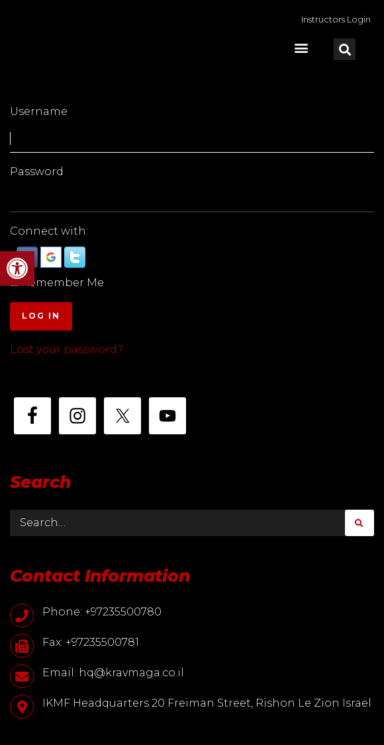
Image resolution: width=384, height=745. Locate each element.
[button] (17, 268)
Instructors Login (336, 19)
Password (37, 171)
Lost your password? (66, 349)
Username (39, 111)
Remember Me (62, 282)
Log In (41, 316)
